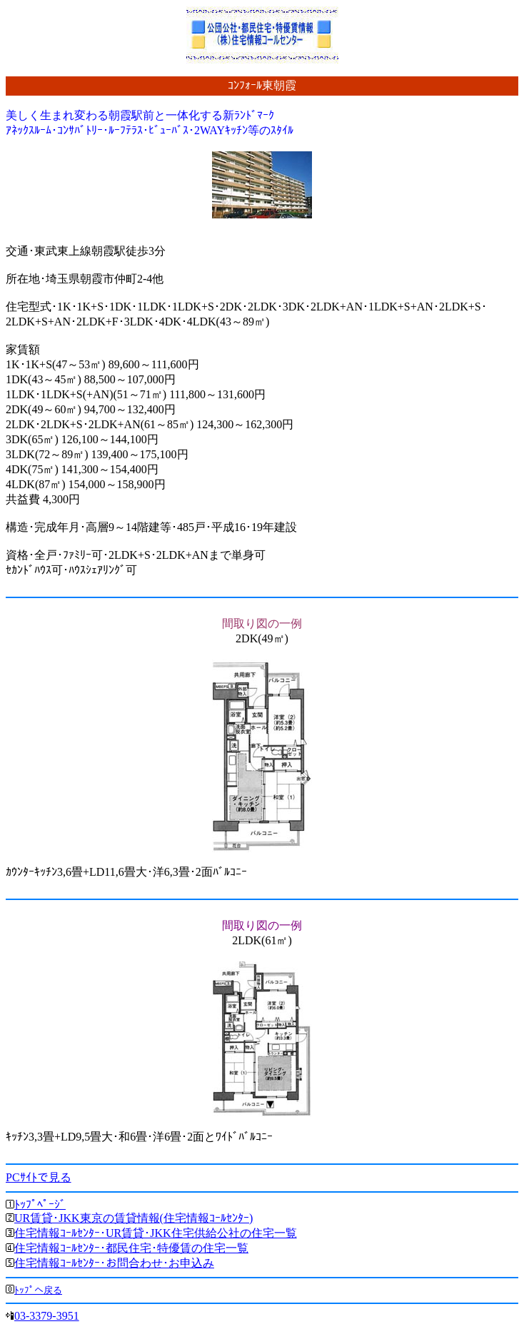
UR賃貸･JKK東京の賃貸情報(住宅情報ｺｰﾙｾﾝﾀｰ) (133, 1218)
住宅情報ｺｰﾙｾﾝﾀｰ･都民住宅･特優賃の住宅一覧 (131, 1248)
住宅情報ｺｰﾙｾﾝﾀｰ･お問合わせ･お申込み (114, 1263)
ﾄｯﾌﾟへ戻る (38, 1290)
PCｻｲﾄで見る (38, 1177)
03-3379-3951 (46, 1316)
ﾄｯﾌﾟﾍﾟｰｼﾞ (40, 1204)
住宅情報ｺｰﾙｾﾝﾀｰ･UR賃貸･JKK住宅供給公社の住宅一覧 (155, 1233)
